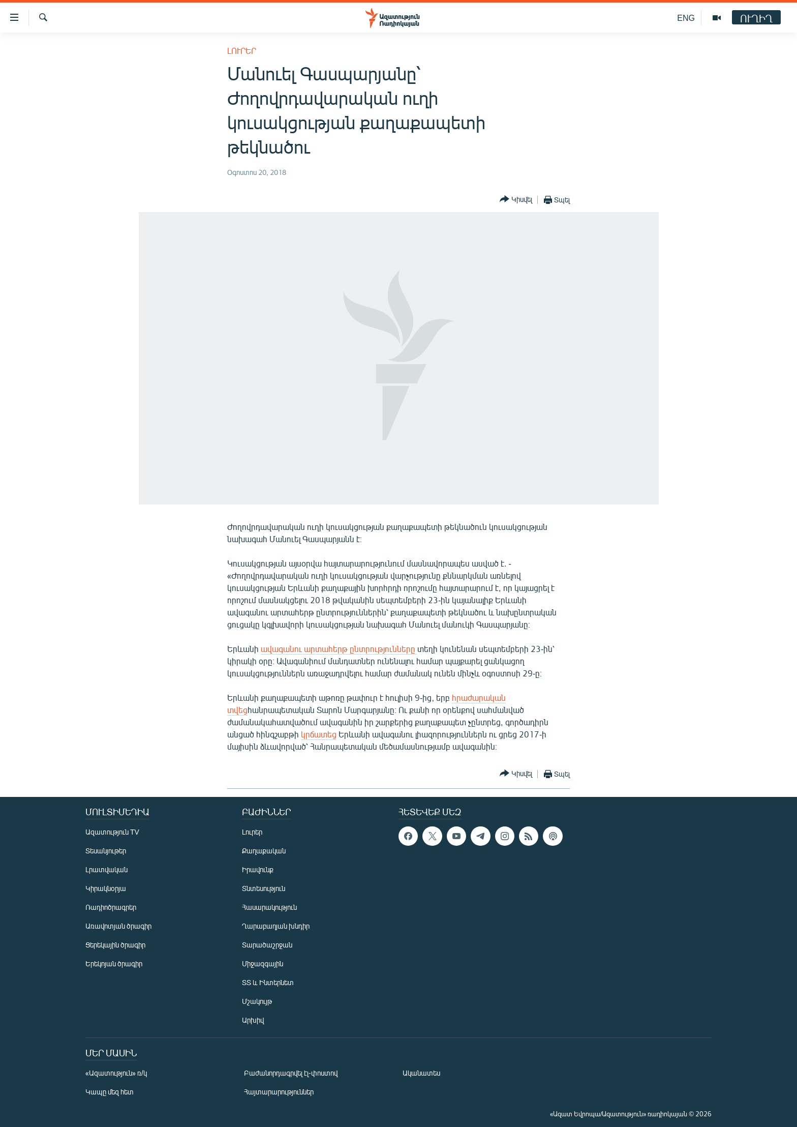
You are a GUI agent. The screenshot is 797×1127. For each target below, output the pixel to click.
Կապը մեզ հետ (109, 1091)
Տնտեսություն (263, 888)
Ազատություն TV (112, 831)
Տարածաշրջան (267, 944)
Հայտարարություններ (279, 1091)
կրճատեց (318, 734)
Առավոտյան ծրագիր (118, 926)
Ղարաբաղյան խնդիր (276, 926)
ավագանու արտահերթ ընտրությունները (339, 649)
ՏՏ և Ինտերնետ (268, 982)
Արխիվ (253, 1020)
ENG (686, 17)
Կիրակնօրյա (105, 888)
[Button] (516, 199)
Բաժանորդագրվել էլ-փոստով (291, 1073)
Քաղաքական (264, 850)
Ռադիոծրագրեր (110, 907)
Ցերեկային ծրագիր (115, 944)
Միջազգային (262, 963)
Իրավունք (257, 869)
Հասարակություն (269, 907)
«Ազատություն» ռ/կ (116, 1073)
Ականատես (421, 1073)
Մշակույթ (257, 1001)
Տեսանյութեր (105, 850)
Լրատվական (106, 869)
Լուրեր (241, 50)
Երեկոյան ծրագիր (113, 963)
